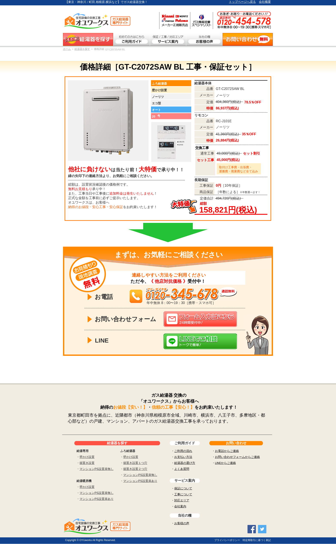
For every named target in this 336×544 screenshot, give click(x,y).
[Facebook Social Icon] (252, 529)
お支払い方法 (183, 457)
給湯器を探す (82, 49)
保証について (183, 488)
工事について (183, 494)
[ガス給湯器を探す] (88, 39)
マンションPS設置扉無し (97, 469)
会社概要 (265, 1)
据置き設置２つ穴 (135, 469)
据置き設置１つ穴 (135, 463)
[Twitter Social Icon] (262, 529)
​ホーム (67, 49)
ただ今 (137, 281)
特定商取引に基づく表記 (257, 540)
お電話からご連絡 (227, 451)
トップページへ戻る (242, 1)
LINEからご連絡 (225, 463)
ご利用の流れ (183, 451)
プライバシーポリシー (227, 540)
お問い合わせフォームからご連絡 (237, 457)
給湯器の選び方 (184, 463)
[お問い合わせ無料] (248, 39)
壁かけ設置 (87, 457)
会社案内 (180, 506)
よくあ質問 (181, 469)
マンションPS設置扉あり (97, 499)
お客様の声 (181, 523)
